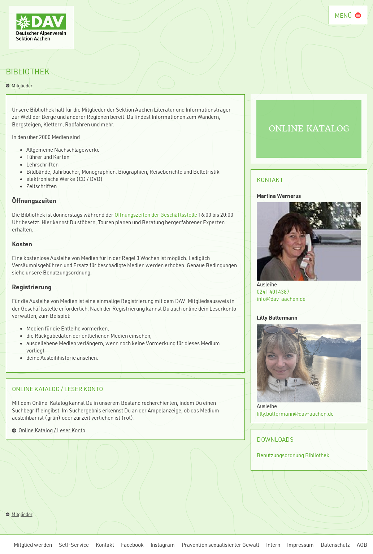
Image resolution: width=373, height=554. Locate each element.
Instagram (163, 544)
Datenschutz (335, 544)
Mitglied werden (33, 544)
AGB (362, 544)
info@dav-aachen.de (281, 298)
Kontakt (105, 544)
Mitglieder (19, 85)
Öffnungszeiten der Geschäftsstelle (155, 214)
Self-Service (74, 544)
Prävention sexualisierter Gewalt (220, 544)
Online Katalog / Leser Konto (48, 430)
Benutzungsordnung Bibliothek (293, 455)
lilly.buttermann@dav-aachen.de (295, 413)
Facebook (132, 544)
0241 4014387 (273, 291)
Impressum (300, 544)
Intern (273, 544)
